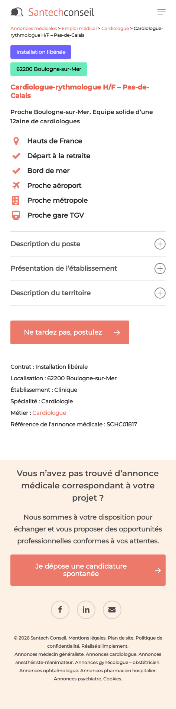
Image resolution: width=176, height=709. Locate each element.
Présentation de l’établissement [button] (87, 268)
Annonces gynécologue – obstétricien (117, 662)
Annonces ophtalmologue (48, 670)
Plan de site (120, 638)
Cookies (112, 679)
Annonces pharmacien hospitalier (118, 670)
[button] (161, 12)
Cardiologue (115, 28)
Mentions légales (86, 638)
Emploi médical (79, 28)
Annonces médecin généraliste (49, 654)
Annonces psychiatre (77, 679)
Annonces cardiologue (111, 654)
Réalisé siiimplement (104, 646)
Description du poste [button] (87, 244)
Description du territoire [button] (87, 293)
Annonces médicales (33, 28)
